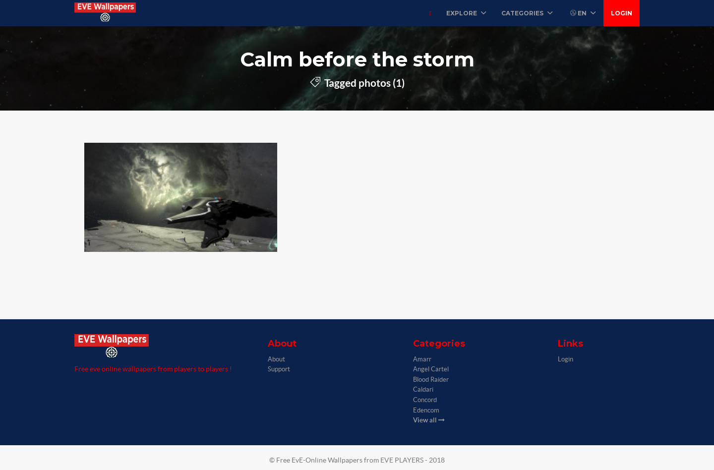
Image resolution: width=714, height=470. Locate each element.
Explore (466, 13)
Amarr (422, 359)
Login (621, 13)
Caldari (423, 389)
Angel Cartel (431, 369)
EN (583, 13)
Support (279, 369)
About (276, 359)
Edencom (426, 410)
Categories (527, 13)
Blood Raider (431, 379)
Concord (425, 400)
